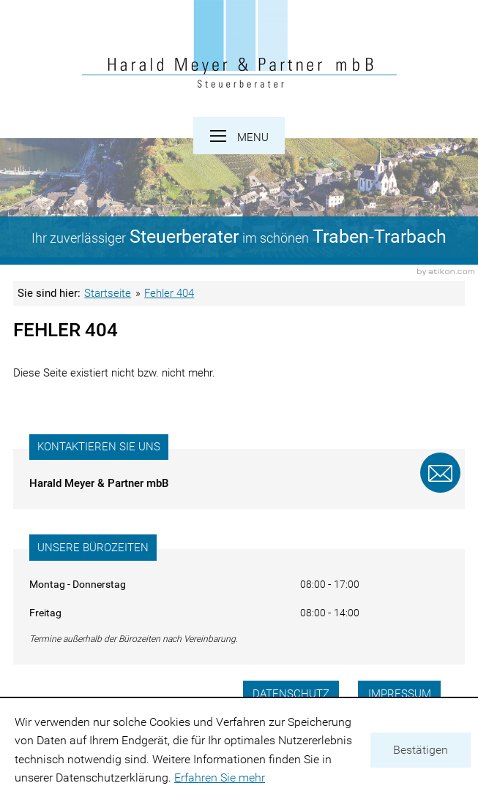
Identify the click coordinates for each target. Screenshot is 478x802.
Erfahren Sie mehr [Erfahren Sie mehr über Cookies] (219, 777)
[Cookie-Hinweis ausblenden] (420, 750)
